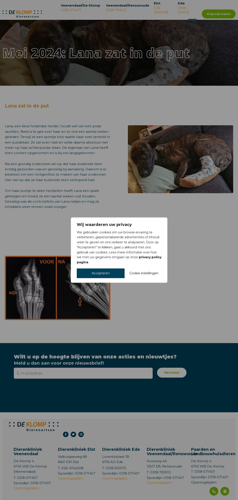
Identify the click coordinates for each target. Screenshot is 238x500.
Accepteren (101, 273)
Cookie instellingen (143, 273)
